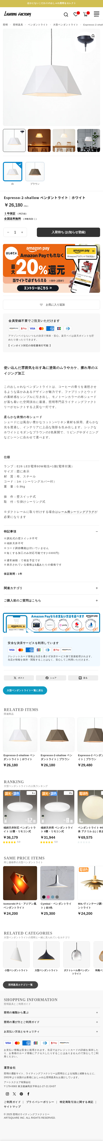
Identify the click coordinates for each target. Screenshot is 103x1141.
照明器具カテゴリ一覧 (20, 984)
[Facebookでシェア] (51, 677)
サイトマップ (12, 1106)
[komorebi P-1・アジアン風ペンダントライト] (20, 888)
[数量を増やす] (22, 232)
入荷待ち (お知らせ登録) (69, 232)
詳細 (23, 213)
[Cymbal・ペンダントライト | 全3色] (57, 888)
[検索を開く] (65, 14)
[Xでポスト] (19, 677)
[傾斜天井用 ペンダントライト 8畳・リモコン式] (57, 812)
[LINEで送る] (83, 677)
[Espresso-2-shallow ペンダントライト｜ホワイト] (20, 740)
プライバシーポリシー (40, 1102)
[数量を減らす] (8, 232)
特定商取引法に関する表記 (76, 1102)
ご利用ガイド (12, 1102)
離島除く (31, 219)
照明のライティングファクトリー (31, 1114)
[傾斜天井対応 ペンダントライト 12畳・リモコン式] (20, 812)
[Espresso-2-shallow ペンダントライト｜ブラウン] (57, 740)
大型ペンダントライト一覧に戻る (25, 690)
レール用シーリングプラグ (76, 511)
